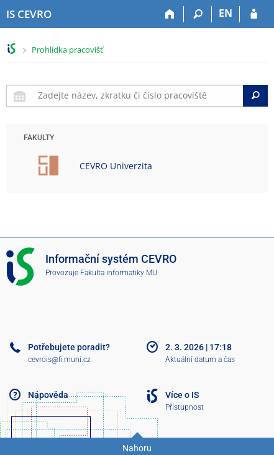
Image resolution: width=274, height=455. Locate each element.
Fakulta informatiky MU (118, 272)
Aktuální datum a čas (200, 359)
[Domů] (170, 14)
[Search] (255, 96)
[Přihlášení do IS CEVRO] (254, 14)
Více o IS (182, 395)
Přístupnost (184, 407)
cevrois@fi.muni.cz (59, 359)
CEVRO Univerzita (116, 166)
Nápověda (48, 395)
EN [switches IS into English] (225, 13)
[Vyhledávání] (198, 14)
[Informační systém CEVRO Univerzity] (29, 14)
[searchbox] (138, 96)
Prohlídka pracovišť (67, 49)
